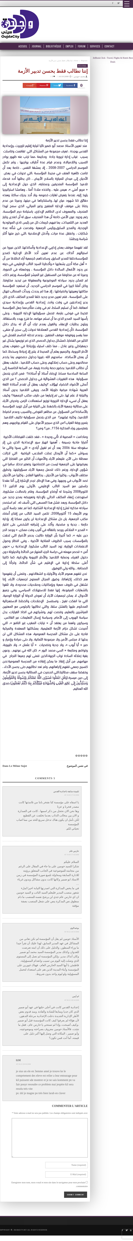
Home (76, 60)
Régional (84, 60)
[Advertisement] (46, 723)
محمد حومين (79, 76)
